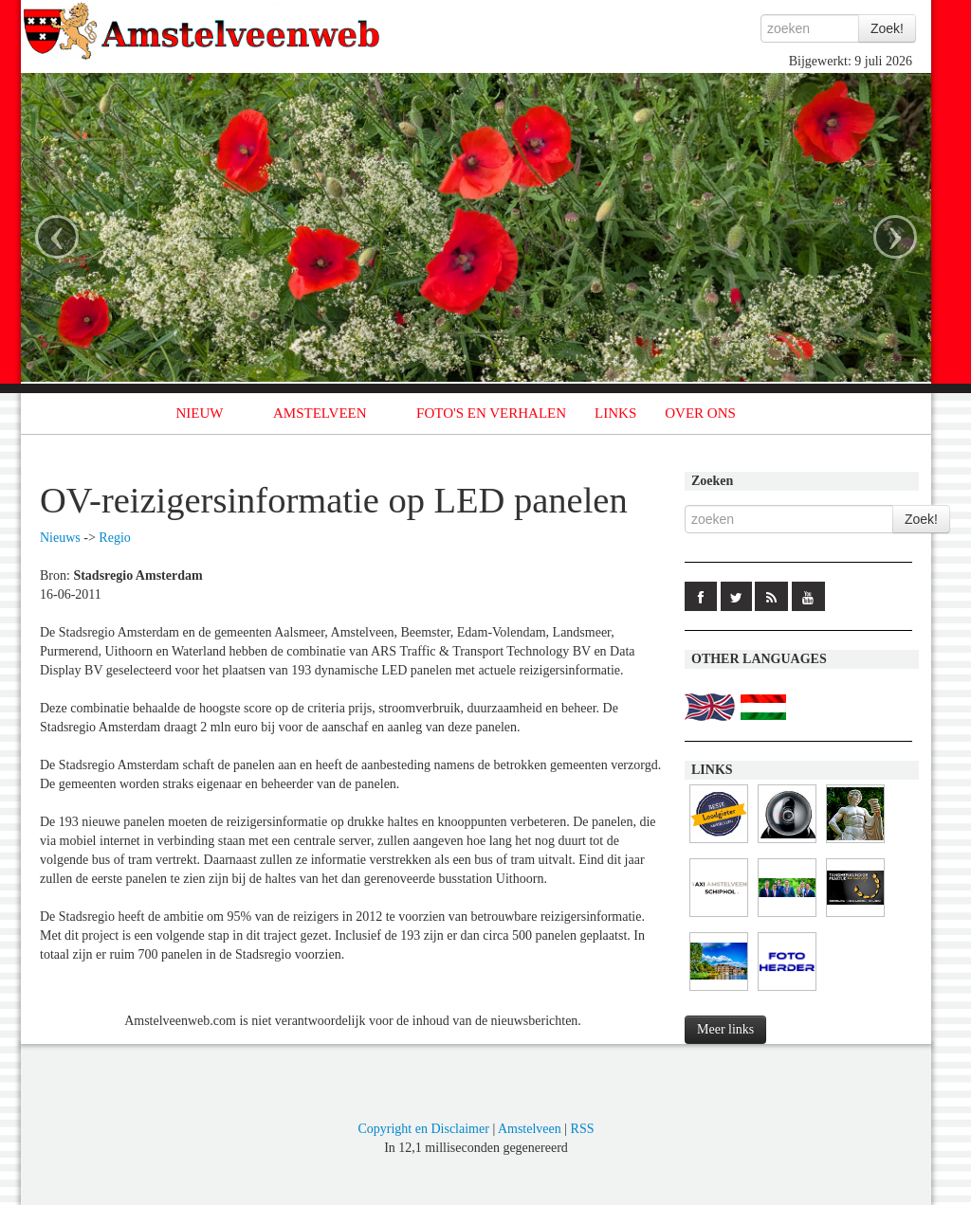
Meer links (725, 1029)
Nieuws (60, 538)
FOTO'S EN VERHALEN (491, 413)
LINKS (615, 413)
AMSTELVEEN (320, 413)
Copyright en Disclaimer (422, 1129)
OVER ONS (700, 413)
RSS (583, 1129)
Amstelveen (529, 1129)
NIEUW (200, 413)
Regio (114, 538)
